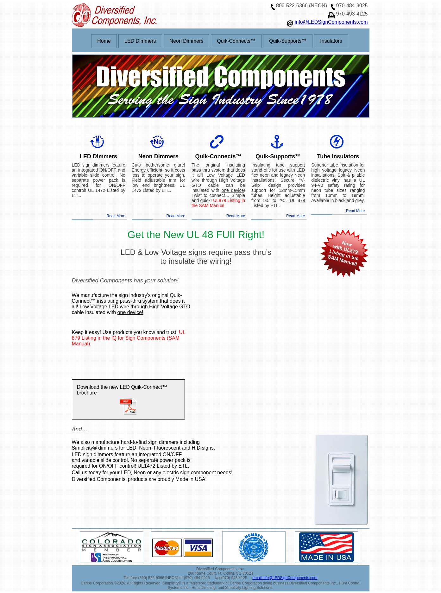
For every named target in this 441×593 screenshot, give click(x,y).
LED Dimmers (140, 41)
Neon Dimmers (187, 41)
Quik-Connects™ (236, 41)
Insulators (331, 41)
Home (104, 41)
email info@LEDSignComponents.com (284, 578)
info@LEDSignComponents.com (331, 22)
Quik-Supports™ (287, 41)
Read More (115, 216)
